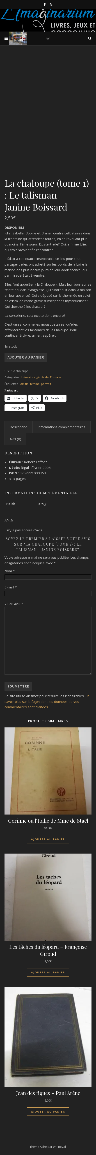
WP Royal (59, 1147)
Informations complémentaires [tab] (61, 427)
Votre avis (14, 603)
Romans (55, 377)
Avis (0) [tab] (15, 439)
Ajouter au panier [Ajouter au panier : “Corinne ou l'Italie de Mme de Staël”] (48, 839)
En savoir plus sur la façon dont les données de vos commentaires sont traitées (47, 701)
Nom (10, 571)
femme (35, 384)
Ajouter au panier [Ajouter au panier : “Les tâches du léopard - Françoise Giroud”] (48, 972)
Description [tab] (18, 427)
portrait (46, 384)
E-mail (11, 587)
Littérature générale (35, 377)
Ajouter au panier (25, 357)
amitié (24, 384)
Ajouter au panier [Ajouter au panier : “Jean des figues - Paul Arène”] (48, 1111)
